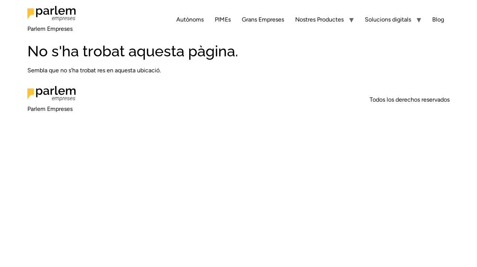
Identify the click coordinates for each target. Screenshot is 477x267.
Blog (438, 19)
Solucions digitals (388, 19)
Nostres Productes (319, 19)
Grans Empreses (263, 19)
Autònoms (190, 19)
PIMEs (223, 19)
